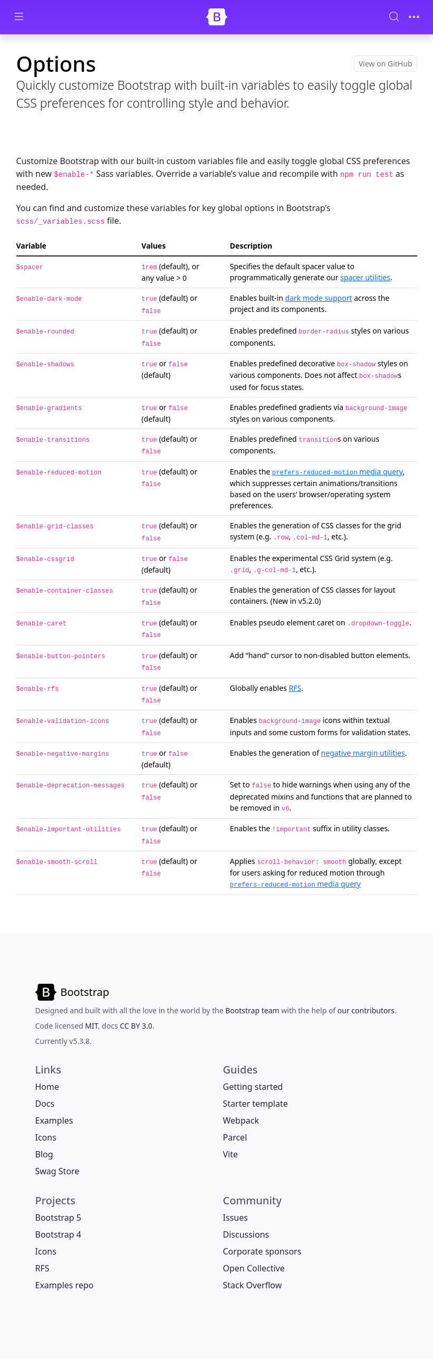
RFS (294, 688)
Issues (235, 1217)
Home (47, 1086)
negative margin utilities (363, 753)
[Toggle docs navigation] (19, 17)
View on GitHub (385, 64)
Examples (54, 1120)
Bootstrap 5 (58, 1217)
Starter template (255, 1103)
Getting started (253, 1086)
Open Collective (254, 1268)
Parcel (235, 1137)
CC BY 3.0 (136, 1026)
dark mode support (318, 298)
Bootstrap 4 (58, 1234)
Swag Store (57, 1171)
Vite (230, 1154)
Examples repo (64, 1285)
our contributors (366, 1010)
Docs (45, 1103)
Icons (45, 1137)
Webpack (241, 1120)
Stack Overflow (252, 1285)
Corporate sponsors (262, 1251)
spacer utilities (365, 277)
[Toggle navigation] (414, 16)
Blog (44, 1154)
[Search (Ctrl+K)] (393, 16)
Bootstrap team (252, 1010)
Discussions (246, 1234)
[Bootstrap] (216, 16)
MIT (91, 1026)
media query (337, 472)
